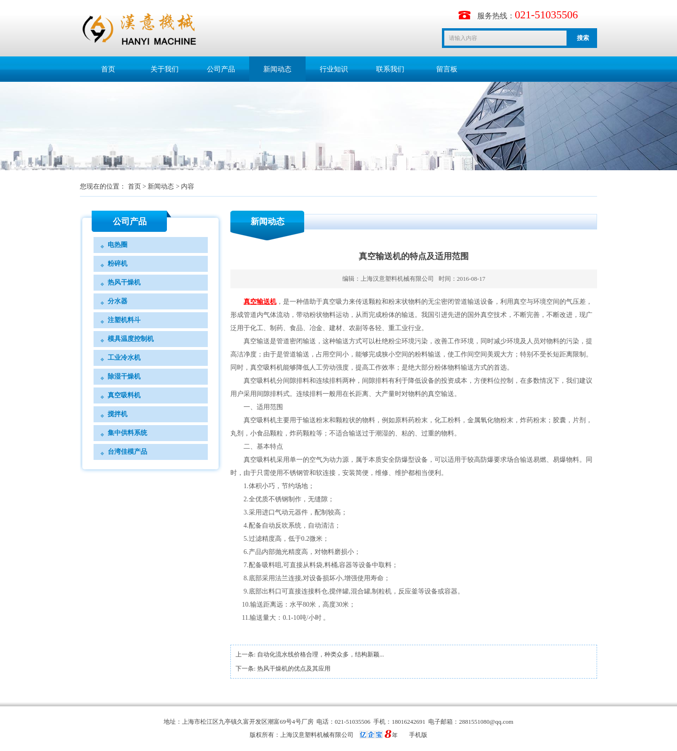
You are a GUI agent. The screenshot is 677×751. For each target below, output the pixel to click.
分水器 (117, 301)
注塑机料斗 (124, 320)
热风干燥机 (124, 282)
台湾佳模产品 (127, 451)
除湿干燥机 (124, 376)
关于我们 (164, 69)
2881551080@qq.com (486, 721)
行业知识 (334, 69)
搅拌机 (117, 414)
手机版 (418, 734)
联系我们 (390, 69)
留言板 (446, 69)
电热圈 (117, 244)
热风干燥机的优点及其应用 (294, 668)
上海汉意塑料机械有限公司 (397, 278)
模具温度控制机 (131, 338)
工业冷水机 (124, 357)
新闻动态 (277, 69)
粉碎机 (117, 263)
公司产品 (221, 69)
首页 (108, 69)
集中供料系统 (127, 432)
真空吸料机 (124, 395)
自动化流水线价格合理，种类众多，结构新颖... (320, 654)
